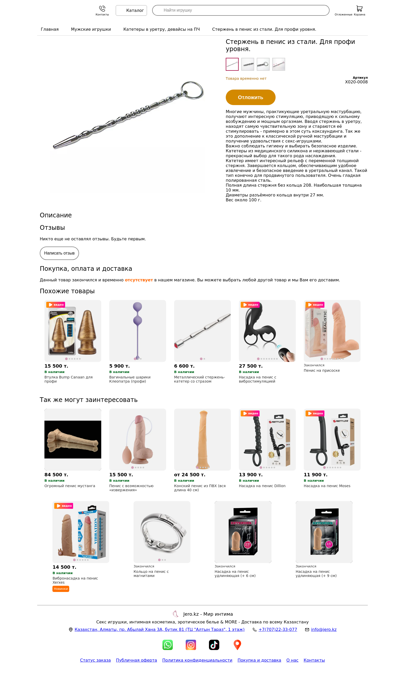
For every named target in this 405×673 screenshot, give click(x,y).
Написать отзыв (59, 253)
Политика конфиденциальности (197, 660)
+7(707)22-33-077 (278, 629)
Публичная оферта (136, 660)
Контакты (314, 660)
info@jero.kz (324, 629)
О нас (292, 660)
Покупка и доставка (259, 660)
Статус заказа (95, 660)
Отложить (250, 97)
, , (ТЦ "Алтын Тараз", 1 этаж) (160, 629)
